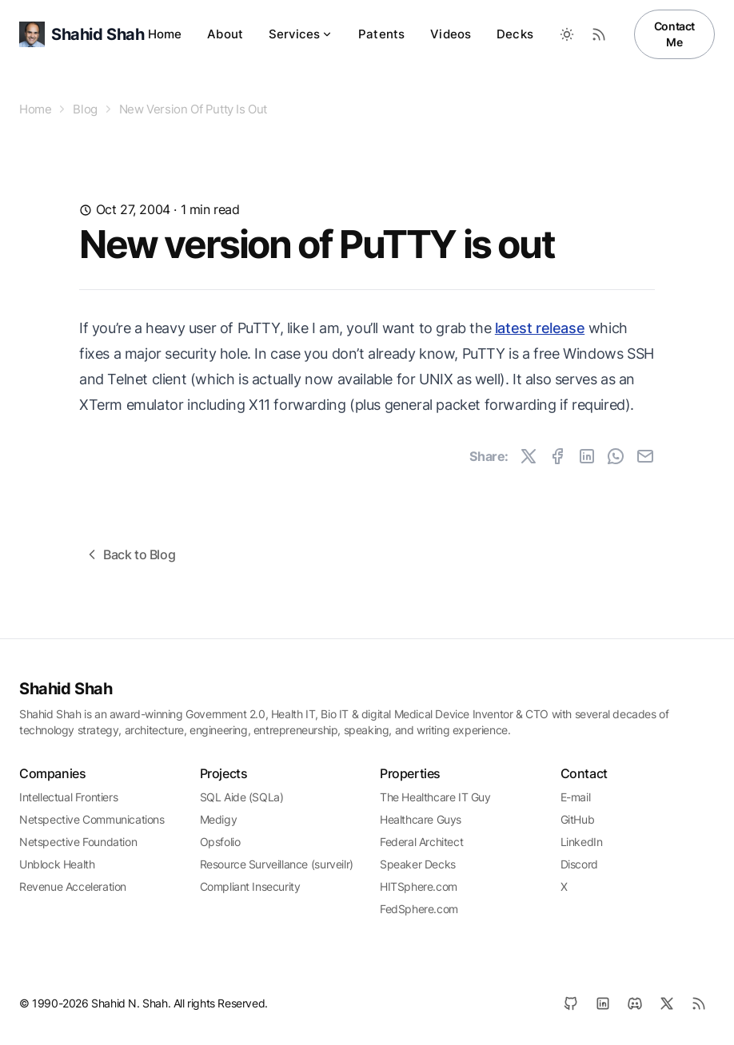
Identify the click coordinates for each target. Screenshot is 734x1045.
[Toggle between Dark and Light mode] (567, 34)
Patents (381, 34)
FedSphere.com (419, 909)
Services (301, 34)
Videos (450, 34)
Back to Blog (129, 554)
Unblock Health (56, 864)
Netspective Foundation (78, 841)
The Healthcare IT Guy (435, 797)
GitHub (577, 819)
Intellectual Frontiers (68, 797)
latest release (539, 328)
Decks (515, 34)
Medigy (218, 819)
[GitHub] (571, 1003)
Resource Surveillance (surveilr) (276, 864)
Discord (579, 864)
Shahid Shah (66, 688)
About (225, 34)
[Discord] (635, 1003)
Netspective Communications (92, 819)
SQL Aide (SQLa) (242, 797)
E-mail (575, 797)
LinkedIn (581, 841)
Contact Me (674, 34)
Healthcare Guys (420, 819)
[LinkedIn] (603, 1003)
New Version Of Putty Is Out (193, 109)
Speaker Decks (418, 864)
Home (165, 34)
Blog (85, 109)
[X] (667, 1003)
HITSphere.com (418, 886)
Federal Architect (421, 841)
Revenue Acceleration (72, 886)
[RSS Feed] (599, 34)
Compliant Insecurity (250, 886)
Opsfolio (220, 841)
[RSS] (699, 1003)
